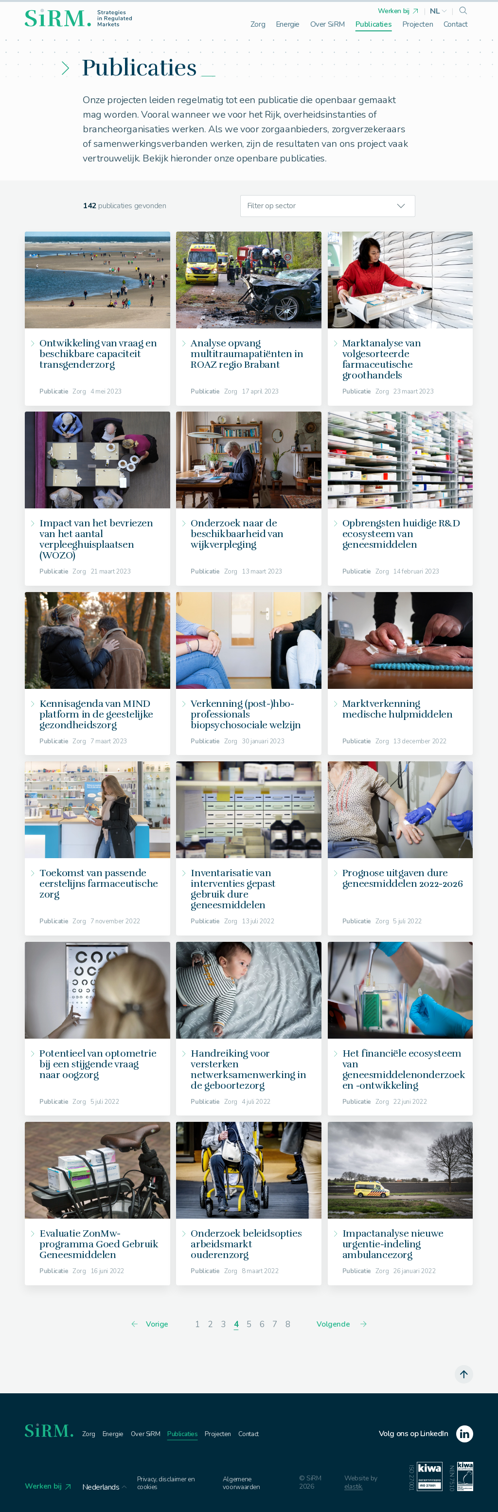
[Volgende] (342, 1325)
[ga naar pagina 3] (223, 1325)
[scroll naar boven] (463, 1375)
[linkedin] (426, 1435)
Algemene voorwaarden (245, 1484)
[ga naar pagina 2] (210, 1325)
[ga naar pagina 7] (275, 1325)
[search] (463, 11)
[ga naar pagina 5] (249, 1325)
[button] (438, 11)
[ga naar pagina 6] (261, 1325)
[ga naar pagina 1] (197, 1325)
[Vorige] (149, 1325)
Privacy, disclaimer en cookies (169, 1484)
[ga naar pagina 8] (287, 1325)
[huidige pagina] (236, 1325)
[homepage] (78, 18)
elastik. (355, 1488)
